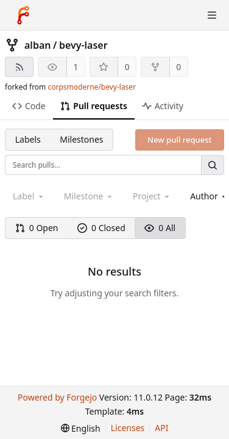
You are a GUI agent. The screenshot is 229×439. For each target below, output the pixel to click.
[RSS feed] (19, 67)
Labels (28, 139)
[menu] (80, 428)
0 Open (36, 228)
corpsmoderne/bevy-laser (92, 87)
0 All (159, 228)
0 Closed (101, 228)
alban (37, 45)
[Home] (23, 15)
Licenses (128, 428)
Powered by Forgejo (57, 397)
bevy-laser (83, 45)
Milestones (81, 139)
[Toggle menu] (212, 15)
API (161, 428)
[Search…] (212, 165)
